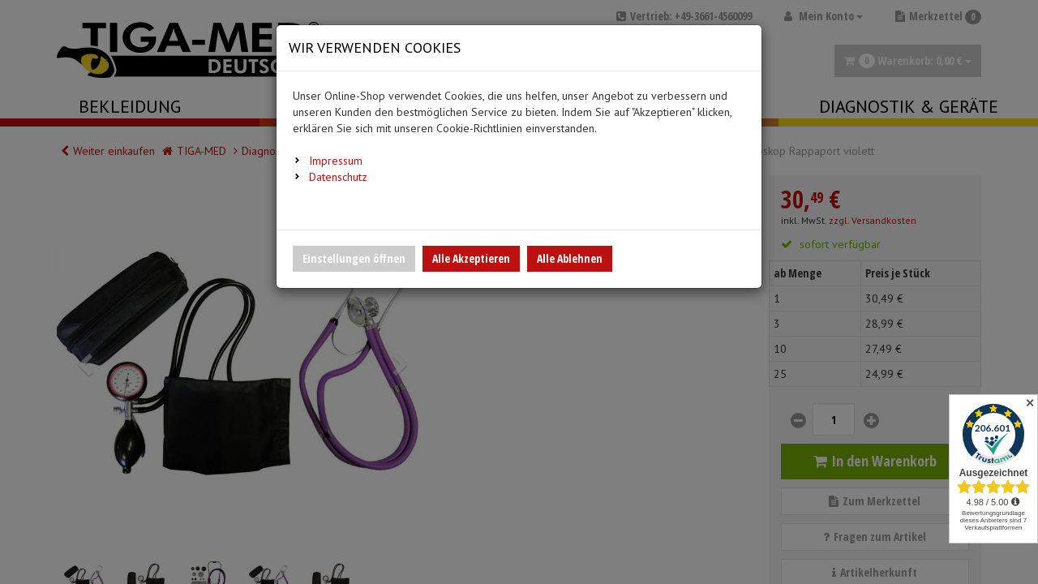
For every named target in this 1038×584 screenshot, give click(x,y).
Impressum (335, 160)
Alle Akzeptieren (471, 258)
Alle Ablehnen (570, 258)
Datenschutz (338, 177)
